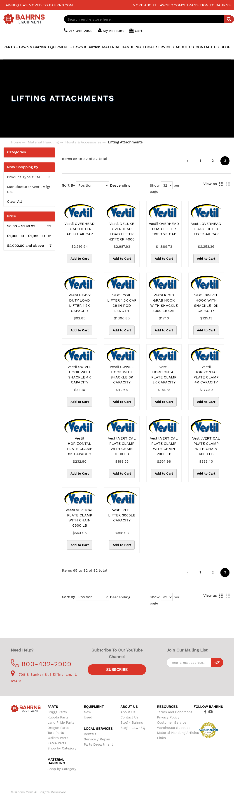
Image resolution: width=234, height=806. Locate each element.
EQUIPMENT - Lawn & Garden (74, 47)
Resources (167, 707)
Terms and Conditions (174, 712)
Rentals (90, 734)
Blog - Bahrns (131, 722)
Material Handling (43, 142)
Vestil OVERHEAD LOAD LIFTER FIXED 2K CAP (164, 228)
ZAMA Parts (56, 743)
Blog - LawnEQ (132, 728)
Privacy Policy (168, 717)
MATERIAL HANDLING (121, 47)
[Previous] (187, 160)
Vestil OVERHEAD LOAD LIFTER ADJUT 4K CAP (79, 228)
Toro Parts (55, 733)
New (87, 712)
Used (88, 717)
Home (16, 142)
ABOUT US (185, 47)
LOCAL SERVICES (158, 47)
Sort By (68, 185)
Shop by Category (61, 748)
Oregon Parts (58, 728)
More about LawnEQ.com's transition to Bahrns (182, 5)
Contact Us (129, 717)
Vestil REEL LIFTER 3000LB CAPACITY (121, 515)
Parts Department (98, 744)
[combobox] (149, 19)
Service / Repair (97, 739)
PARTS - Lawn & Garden (24, 47)
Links (161, 738)
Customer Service (171, 722)
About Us (128, 712)
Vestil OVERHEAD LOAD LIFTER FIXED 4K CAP (206, 228)
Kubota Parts (57, 717)
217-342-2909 (78, 30)
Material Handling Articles (178, 733)
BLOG (225, 47)
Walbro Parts (57, 738)
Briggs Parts (57, 712)
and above (29, 245)
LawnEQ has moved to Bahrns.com (38, 5)
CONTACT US (207, 47)
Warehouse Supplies (173, 728)
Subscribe (117, 669)
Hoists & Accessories (83, 142)
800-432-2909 (41, 664)
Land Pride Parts (60, 722)
